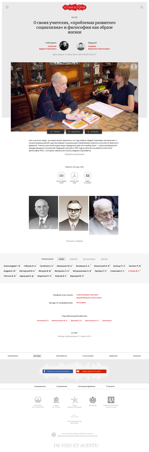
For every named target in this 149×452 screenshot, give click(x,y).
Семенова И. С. (118, 273)
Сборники (13, 359)
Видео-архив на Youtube (88, 374)
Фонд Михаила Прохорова (74, 406)
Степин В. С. (134, 273)
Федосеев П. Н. (44, 278)
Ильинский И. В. (102, 267)
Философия (81, 305)
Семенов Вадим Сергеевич (87, 297)
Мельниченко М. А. (60, 323)
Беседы (37, 359)
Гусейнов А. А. (46, 267)
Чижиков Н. (107, 323)
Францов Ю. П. (77, 278)
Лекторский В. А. (27, 273)
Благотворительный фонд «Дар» (74, 422)
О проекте (110, 390)
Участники (88, 359)
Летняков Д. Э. (43, 323)
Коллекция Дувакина (86, 390)
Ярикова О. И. (76, 323)
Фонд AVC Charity (56, 406)
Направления (40, 390)
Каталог (137, 359)
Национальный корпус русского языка (111, 406)
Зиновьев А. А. (83, 267)
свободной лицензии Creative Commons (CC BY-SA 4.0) (78, 440)
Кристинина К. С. (92, 323)
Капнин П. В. (135, 267)
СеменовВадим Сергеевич (47, 48)
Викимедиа (93, 405)
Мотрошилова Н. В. (82, 273)
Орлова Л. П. (101, 273)
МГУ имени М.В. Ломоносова (38, 406)
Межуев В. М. (45, 273)
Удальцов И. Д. (27, 278)
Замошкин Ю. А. (64, 267)
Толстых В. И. (10, 278)
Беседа (74, 17)
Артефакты (61, 359)
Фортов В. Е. (61, 278)
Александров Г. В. (12, 267)
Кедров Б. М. (10, 273)
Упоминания (62, 390)
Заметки (113, 359)
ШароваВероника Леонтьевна (99, 48)
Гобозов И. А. (30, 267)
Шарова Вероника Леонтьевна (89, 300)
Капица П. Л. (120, 267)
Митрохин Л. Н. (62, 273)
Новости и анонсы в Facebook (56, 374)
